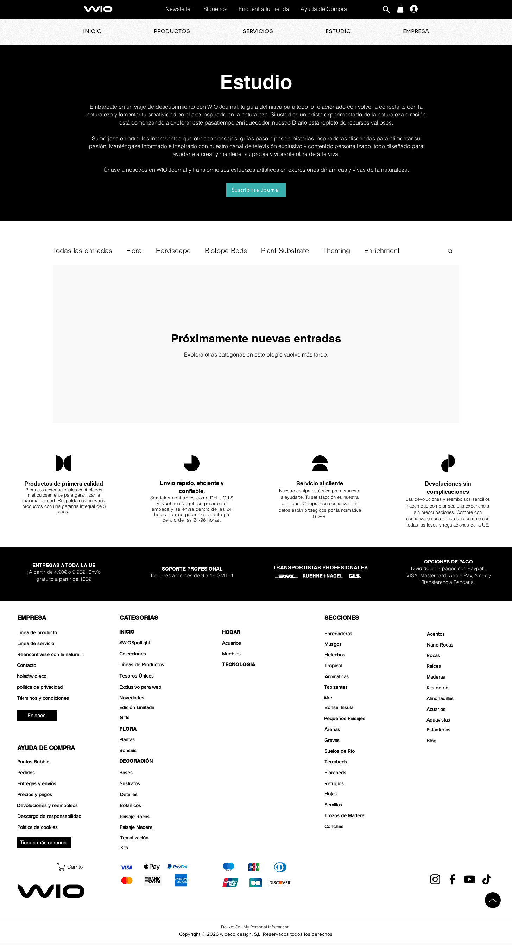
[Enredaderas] (358, 633)
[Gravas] (358, 740)
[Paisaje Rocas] (154, 816)
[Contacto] (51, 665)
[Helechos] (358, 654)
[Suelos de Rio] (358, 751)
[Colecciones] (153, 653)
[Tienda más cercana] (44, 842)
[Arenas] (358, 729)
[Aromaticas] (358, 676)
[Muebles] (256, 653)
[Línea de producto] (51, 632)
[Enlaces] (37, 715)
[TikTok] (487, 879)
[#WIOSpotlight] (153, 642)
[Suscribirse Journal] (256, 190)
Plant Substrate (285, 250)
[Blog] (460, 740)
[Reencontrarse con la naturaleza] (51, 654)
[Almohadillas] (460, 698)
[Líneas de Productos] (153, 664)
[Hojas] (358, 793)
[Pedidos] (51, 772)
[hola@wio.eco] (51, 676)
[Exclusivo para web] (153, 687)
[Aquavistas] (460, 720)
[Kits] (154, 847)
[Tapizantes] (358, 687)
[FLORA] (153, 729)
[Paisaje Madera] (154, 827)
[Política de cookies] (51, 827)
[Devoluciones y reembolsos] (51, 805)
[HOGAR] (256, 632)
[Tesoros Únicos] (153, 676)
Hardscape (173, 250)
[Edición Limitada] (153, 707)
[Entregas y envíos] (51, 783)
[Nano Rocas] (461, 645)
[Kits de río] (460, 688)
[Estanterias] (460, 729)
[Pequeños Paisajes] (358, 718)
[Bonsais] (153, 750)
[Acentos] (461, 634)
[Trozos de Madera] (358, 815)
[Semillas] (358, 804)
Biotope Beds (226, 250)
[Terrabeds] (358, 761)
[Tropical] (358, 665)
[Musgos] (358, 644)
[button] (400, 9)
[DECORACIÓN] (153, 761)
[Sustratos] (154, 783)
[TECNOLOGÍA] (256, 664)
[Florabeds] (358, 772)
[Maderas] (460, 677)
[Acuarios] (256, 643)
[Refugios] (358, 783)
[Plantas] (153, 739)
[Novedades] (153, 697)
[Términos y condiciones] (51, 698)
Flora (134, 250)
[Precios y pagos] (51, 794)
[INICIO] (153, 632)
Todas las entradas (82, 250)
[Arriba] (493, 900)
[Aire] (357, 697)
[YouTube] (469, 879)
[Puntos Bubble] (51, 761)
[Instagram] (435, 879)
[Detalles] (154, 794)
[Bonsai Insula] (358, 707)
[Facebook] (452, 879)
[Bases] (153, 772)
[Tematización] (154, 837)
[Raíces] (460, 666)
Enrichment (382, 250)
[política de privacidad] (51, 687)
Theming (336, 250)
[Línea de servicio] (51, 643)
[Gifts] (154, 717)
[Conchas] (358, 826)
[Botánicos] (154, 805)
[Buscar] (386, 9)
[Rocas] (460, 655)
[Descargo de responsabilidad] (51, 816)
